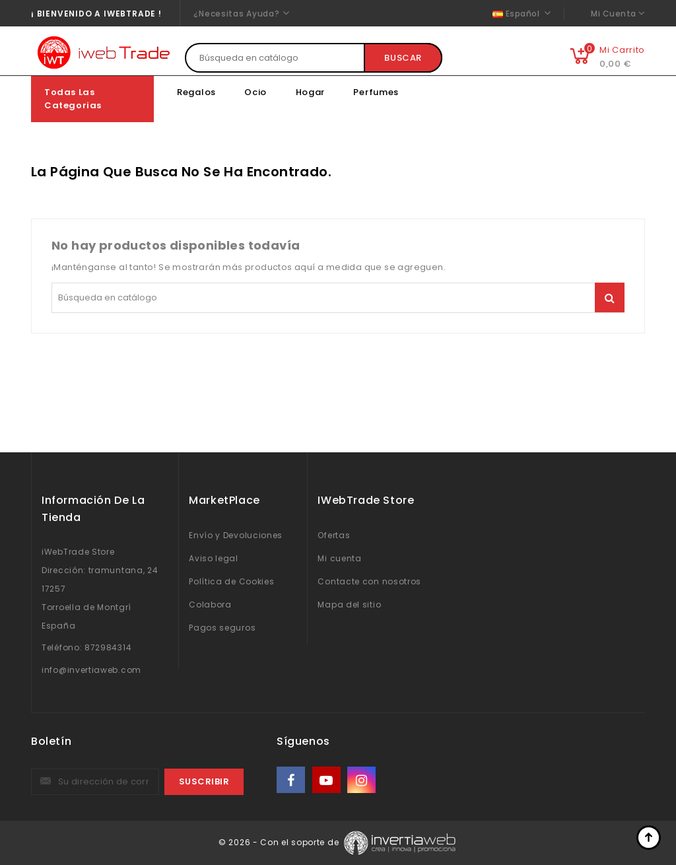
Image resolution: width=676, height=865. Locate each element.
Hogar (310, 92)
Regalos (196, 92)
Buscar (403, 58)
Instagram (362, 780)
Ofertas (334, 535)
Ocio (255, 92)
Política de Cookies (231, 581)
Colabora (210, 604)
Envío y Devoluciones (236, 535)
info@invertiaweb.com (91, 669)
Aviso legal (213, 558)
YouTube (327, 780)
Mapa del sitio (349, 604)
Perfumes (376, 92)
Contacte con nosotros (369, 581)
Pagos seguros (222, 627)
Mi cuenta (339, 558)
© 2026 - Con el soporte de (280, 842)
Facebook (292, 780)
